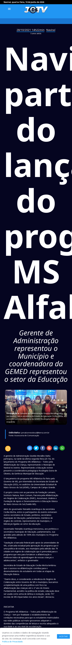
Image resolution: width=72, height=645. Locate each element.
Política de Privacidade (12, 641)
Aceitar (63, 636)
